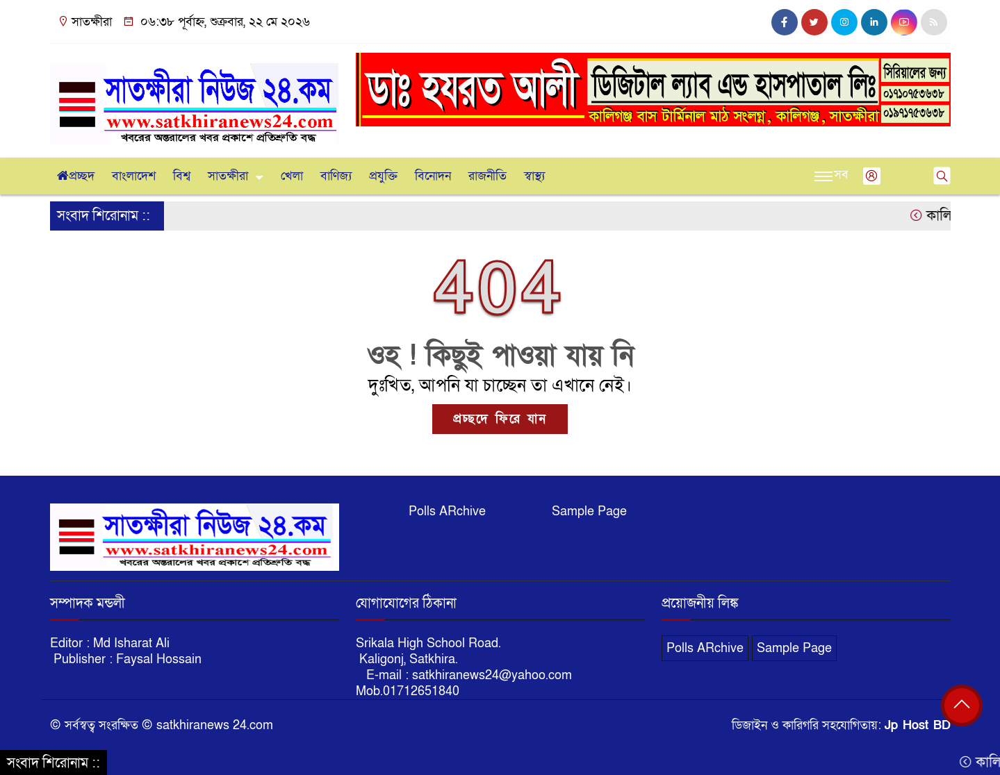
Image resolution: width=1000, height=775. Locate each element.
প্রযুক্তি (383, 176)
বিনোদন (433, 176)
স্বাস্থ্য (534, 176)
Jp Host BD (918, 725)
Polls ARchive (447, 511)
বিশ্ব (181, 176)
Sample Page (589, 511)
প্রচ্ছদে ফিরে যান (500, 419)
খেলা (292, 176)
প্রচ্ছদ (76, 176)
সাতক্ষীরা (228, 176)
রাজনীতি (487, 176)
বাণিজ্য (336, 176)
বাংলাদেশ (134, 176)
